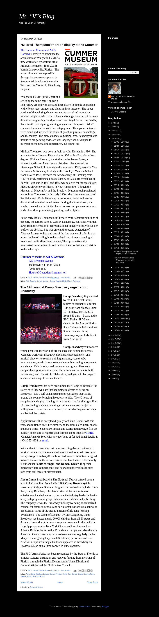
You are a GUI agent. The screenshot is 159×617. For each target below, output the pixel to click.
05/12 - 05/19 (120, 267)
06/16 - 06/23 (120, 232)
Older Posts (92, 582)
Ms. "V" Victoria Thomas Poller (123, 97)
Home (60, 582)
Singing (80, 574)
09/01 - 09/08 (120, 193)
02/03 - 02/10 (120, 314)
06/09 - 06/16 (120, 236)
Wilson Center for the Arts (35, 576)
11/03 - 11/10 (120, 157)
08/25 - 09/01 (120, 197)
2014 (113, 351)
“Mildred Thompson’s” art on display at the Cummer (59, 44)
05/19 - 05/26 (120, 248)
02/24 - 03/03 (120, 303)
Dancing (46, 574)
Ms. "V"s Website (118, 112)
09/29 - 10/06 (120, 177)
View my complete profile (119, 102)
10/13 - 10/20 (120, 169)
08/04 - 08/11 (120, 208)
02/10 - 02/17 (120, 310)
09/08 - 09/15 (120, 189)
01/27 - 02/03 (120, 318)
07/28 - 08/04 (120, 212)
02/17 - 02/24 (120, 307)
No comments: (66, 277)
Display (52, 281)
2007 (113, 378)
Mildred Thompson (73, 281)
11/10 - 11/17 (120, 153)
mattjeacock (84, 606)
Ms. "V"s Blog (36, 16)
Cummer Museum (42, 281)
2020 (113, 134)
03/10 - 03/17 (120, 295)
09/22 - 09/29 (120, 181)
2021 (113, 130)
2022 (113, 127)
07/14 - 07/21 (120, 216)
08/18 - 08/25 (120, 201)
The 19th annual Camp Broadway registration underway (124, 260)
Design (52, 574)
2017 (113, 339)
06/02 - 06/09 (120, 240)
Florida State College (70, 574)
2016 (113, 343)
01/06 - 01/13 (120, 330)
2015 (113, 347)
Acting (28, 574)
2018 (113, 335)
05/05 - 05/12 (120, 271)
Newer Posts (26, 582)
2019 (113, 138)
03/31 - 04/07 (120, 283)
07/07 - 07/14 (120, 220)
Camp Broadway (36, 574)
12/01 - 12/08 (120, 142)
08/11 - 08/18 (120, 205)
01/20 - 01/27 (120, 322)
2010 (113, 367)
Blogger (105, 606)
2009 (113, 370)
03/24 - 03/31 (120, 287)
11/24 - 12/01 (120, 146)
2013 (113, 355)
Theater (23, 576)
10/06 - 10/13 (120, 173)
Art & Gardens (31, 281)
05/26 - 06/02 (120, 244)
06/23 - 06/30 (120, 228)
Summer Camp (89, 574)
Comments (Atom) (36, 587)
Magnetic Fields (61, 281)
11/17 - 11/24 (120, 150)
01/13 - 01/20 (120, 326)
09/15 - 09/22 (120, 185)
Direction (59, 574)
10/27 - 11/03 (120, 161)
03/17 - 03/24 (120, 291)
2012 (113, 359)
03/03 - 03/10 (120, 299)
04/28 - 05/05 (120, 275)
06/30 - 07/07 (120, 224)
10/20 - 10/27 (120, 165)
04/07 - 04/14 (120, 279)
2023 (113, 123)
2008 (113, 374)
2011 (113, 362)
